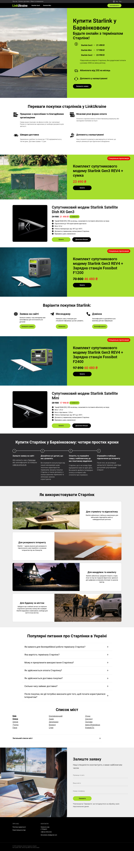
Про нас (15, 1)
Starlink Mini (47, 5)
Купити (82, 188)
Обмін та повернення (36, 1)
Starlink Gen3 (35, 5)
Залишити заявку (82, 86)
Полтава (88, 722)
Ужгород (89, 719)
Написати (62, 326)
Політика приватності (19, 827)
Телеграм (31, 460)
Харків (15, 722)
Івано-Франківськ (92, 724)
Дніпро (16, 724)
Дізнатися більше (81, 239)
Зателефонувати (114, 5)
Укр (117, 1)
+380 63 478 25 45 (19, 465)
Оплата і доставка (23, 1)
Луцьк (87, 716)
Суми (51, 727)
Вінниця (52, 724)
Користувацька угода (19, 830)
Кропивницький (55, 716)
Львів (51, 719)
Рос (120, 1)
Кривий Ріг (89, 727)
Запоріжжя (53, 722)
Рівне (15, 727)
